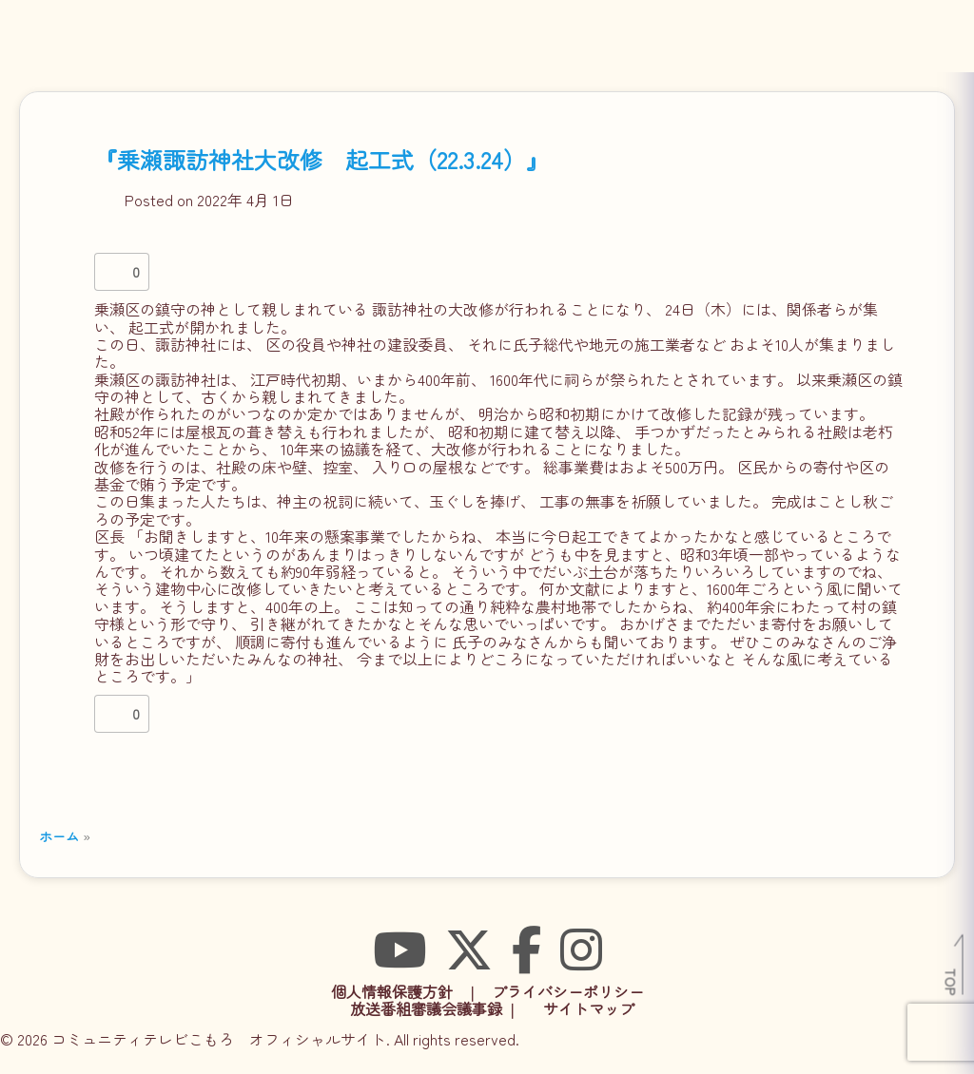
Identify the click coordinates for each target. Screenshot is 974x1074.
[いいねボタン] (113, 272)
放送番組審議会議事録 (426, 1008)
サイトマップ (588, 1008)
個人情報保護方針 (392, 991)
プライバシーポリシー (568, 991)
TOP (952, 982)
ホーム (59, 836)
